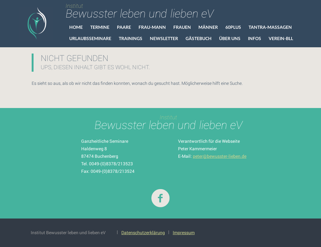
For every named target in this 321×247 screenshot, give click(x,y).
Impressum (184, 232)
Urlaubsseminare (90, 38)
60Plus (233, 27)
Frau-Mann (152, 27)
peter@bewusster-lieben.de (219, 156)
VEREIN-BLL (281, 38)
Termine (99, 27)
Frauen (182, 27)
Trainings (130, 38)
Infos (254, 38)
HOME (76, 27)
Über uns (229, 38)
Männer (208, 27)
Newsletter (164, 38)
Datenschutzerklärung (143, 232)
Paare (124, 27)
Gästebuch (199, 38)
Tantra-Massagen (270, 27)
